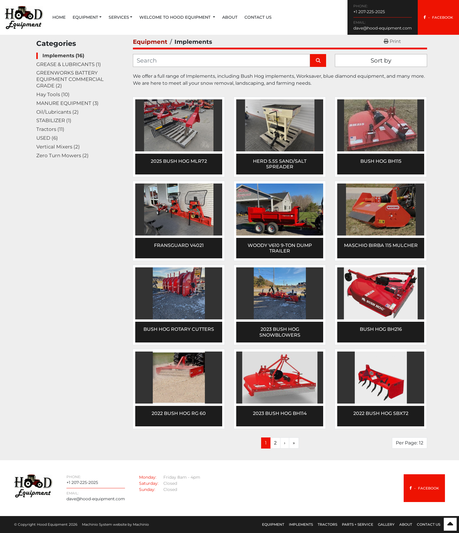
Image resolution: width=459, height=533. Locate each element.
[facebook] (438, 17)
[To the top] (450, 524)
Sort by (381, 60)
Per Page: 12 (409, 443)
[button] (87, 17)
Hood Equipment (52, 524)
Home (59, 17)
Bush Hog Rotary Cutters (178, 329)
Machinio (141, 524)
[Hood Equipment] (33, 485)
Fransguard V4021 (179, 245)
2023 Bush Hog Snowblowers (279, 332)
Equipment (85, 17)
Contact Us (258, 17)
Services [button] (119, 17)
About (229, 17)
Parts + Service (357, 524)
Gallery (386, 524)
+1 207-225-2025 (369, 11)
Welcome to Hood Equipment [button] (175, 17)
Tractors (327, 524)
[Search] (221, 60)
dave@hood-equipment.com (382, 28)
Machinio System (97, 524)
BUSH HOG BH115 (380, 161)
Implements (301, 524)
